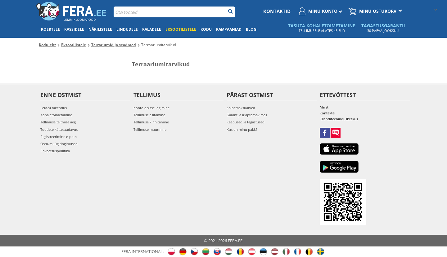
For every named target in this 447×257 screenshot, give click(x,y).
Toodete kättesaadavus (59, 129)
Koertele (50, 29)
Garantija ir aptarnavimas (247, 115)
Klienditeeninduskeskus (339, 119)
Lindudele (127, 29)
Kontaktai (327, 113)
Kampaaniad (229, 29)
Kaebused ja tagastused (245, 122)
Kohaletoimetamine (56, 115)
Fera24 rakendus (53, 107)
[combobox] (174, 12)
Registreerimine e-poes (58, 136)
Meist (324, 107)
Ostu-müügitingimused (59, 143)
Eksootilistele (180, 29)
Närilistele (100, 29)
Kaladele (151, 29)
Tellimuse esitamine (149, 115)
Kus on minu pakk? (242, 129)
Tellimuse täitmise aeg (58, 122)
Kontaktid (277, 11)
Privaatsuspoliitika (55, 150)
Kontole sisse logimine (151, 107)
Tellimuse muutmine (149, 129)
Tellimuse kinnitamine (151, 122)
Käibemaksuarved (241, 107)
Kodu (206, 29)
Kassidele (74, 29)
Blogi (252, 29)
